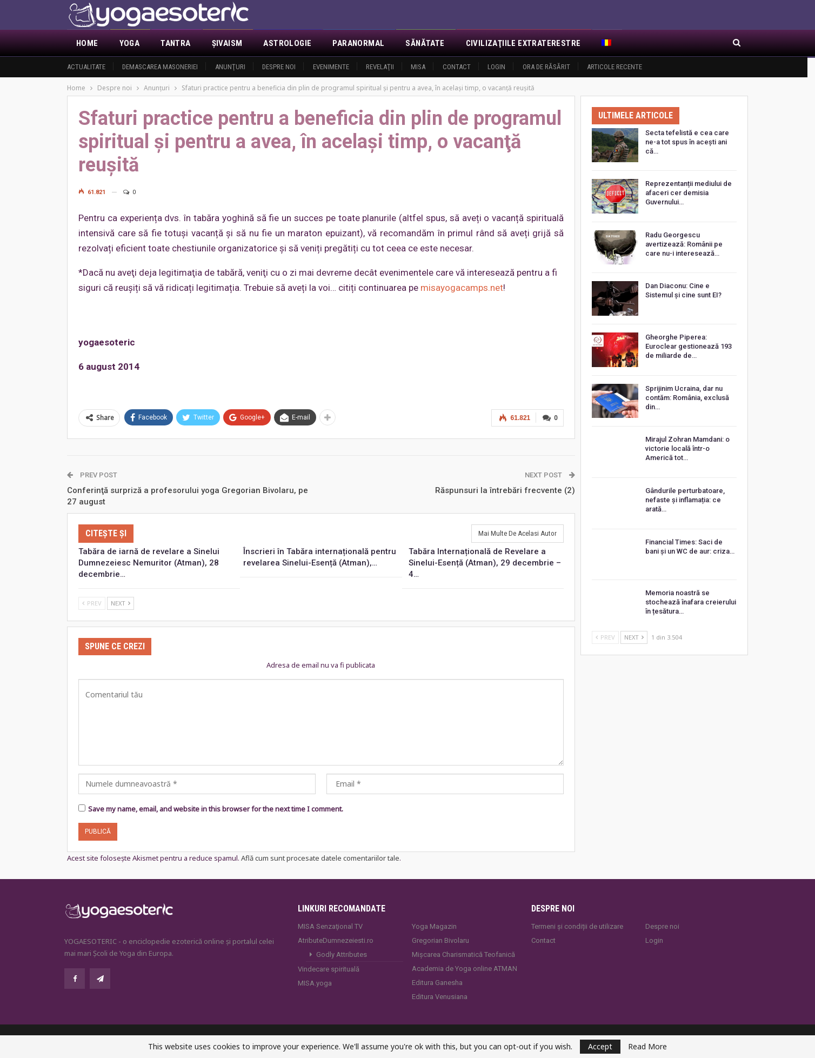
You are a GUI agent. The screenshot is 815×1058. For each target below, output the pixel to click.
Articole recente (614, 67)
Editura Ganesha (437, 983)
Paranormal (358, 43)
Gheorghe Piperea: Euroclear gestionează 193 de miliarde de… (688, 346)
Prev (92, 602)
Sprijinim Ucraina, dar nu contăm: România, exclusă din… (687, 397)
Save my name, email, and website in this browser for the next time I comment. (215, 808)
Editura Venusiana (439, 997)
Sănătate (424, 43)
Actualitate (86, 67)
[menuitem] (607, 43)
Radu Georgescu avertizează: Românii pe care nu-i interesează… (684, 244)
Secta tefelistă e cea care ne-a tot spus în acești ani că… (687, 142)
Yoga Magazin (434, 926)
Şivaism (227, 43)
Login (496, 67)
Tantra (175, 43)
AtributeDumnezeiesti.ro (335, 940)
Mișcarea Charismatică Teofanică (463, 954)
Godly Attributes (341, 954)
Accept (600, 1046)
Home (87, 43)
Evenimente (331, 67)
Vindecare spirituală (328, 969)
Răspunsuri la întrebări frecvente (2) (505, 490)
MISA (418, 67)
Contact (457, 67)
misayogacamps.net (461, 287)
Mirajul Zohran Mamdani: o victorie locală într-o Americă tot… (687, 448)
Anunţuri (230, 67)
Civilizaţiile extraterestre (523, 43)
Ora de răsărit (546, 67)
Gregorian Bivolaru (440, 940)
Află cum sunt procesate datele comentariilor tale (320, 857)
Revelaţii (380, 67)
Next (120, 602)
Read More (647, 1046)
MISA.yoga (315, 983)
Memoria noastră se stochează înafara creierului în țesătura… (690, 602)
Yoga (129, 43)
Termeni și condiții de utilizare (577, 926)
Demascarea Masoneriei (160, 67)
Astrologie (287, 43)
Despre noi (279, 67)
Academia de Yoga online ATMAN (464, 968)
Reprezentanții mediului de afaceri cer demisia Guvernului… (688, 192)
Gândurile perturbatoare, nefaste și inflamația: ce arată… (685, 500)
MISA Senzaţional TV (330, 926)
